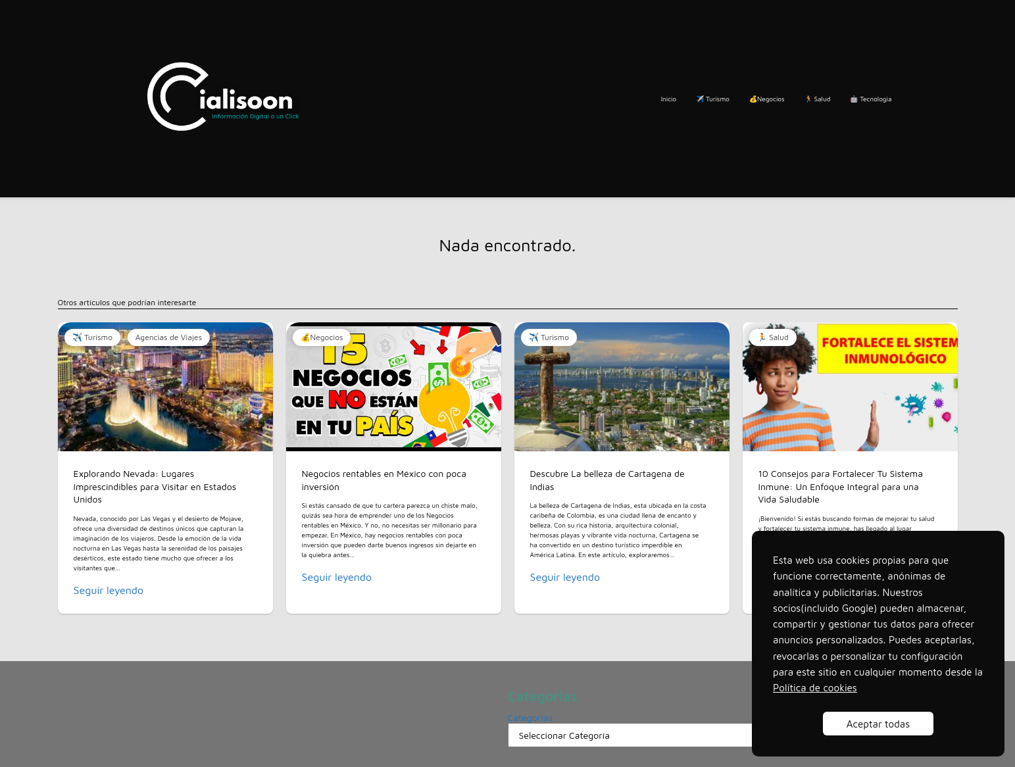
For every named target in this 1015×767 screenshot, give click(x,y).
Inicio (669, 99)
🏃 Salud (818, 99)
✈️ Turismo (713, 99)
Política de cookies (815, 687)
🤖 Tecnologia (870, 99)
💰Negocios (767, 99)
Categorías (530, 717)
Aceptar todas (878, 724)
